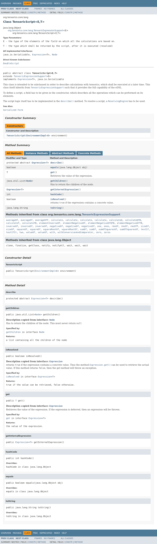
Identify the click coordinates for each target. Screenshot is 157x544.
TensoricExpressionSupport (30, 76)
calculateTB (29, 223)
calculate (57, 220)
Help (64, 3)
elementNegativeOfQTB (101, 223)
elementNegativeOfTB (129, 223)
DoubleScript (11, 63)
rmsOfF (134, 226)
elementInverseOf (49, 223)
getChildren (57, 181)
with (52, 232)
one (99, 226)
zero (98, 232)
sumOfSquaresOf (108, 229)
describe (55, 162)
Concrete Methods (89, 153)
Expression (38, 54)
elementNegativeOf (74, 223)
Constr (32, 12)
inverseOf (12, 226)
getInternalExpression (64, 189)
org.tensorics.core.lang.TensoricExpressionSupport (35, 30)
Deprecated (46, 3)
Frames (38, 9)
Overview (6, 3)
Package (17, 3)
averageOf (12, 220)
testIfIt (11, 232)
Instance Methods (37, 153)
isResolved (57, 199)
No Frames (49, 9)
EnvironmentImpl (36, 135)
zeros (107, 232)
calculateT (12, 223)
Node (54, 54)
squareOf (22, 229)
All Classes (67, 9)
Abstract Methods (63, 153)
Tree (35, 3)
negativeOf (56, 226)
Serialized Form (13, 110)
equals (54, 167)
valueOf (30, 232)
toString (55, 208)
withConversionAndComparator (75, 232)
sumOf (83, 229)
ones (106, 226)
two (21, 232)
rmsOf (115, 226)
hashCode (55, 194)
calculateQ (115, 220)
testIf (145, 229)
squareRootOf (51, 229)
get (52, 172)
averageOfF (41, 220)
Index (57, 3)
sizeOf (145, 226)
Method (42, 12)
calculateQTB (133, 220)
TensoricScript (16, 135)
